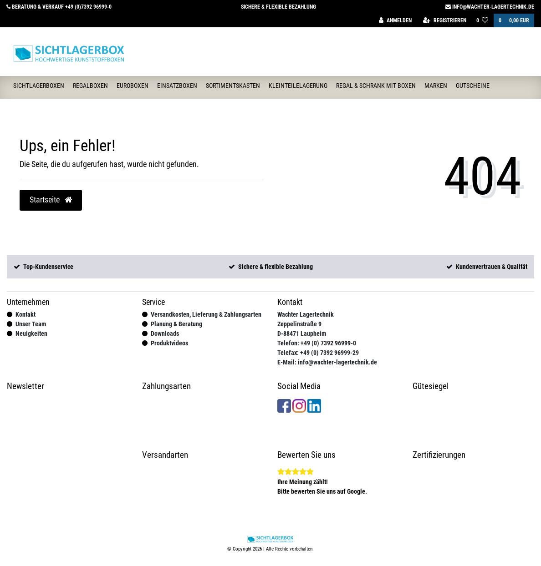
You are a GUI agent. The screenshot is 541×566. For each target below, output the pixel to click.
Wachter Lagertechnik (305, 314)
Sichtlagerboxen (38, 85)
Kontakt (25, 314)
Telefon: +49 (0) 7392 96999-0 (316, 343)
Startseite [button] (51, 199)
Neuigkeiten (31, 333)
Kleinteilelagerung (298, 85)
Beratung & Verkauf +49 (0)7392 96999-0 (59, 7)
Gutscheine (473, 85)
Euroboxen (132, 85)
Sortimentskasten (233, 85)
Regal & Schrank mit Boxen (376, 85)
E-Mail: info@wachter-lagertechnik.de (327, 362)
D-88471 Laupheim (301, 333)
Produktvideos (169, 343)
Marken (435, 85)
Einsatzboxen (177, 85)
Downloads (165, 333)
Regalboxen (90, 85)
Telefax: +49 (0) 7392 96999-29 (318, 352)
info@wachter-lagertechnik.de (489, 7)
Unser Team (30, 324)
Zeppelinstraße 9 (299, 324)
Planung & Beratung (176, 324)
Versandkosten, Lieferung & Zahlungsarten (206, 314)
